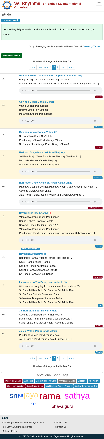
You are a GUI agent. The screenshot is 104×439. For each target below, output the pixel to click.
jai (20, 395)
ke (33, 403)
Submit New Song (35, 386)
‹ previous (43, 67)
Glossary (82, 381)
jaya (31, 394)
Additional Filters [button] (10, 56)
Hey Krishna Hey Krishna (35, 213)
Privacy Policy (10, 431)
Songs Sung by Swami (46, 381)
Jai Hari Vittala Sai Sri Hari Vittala (38, 310)
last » (71, 67)
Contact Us (60, 427)
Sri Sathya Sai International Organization (23, 422)
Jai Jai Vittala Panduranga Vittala (38, 331)
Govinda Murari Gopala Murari (36, 101)
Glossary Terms (91, 46)
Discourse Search (13, 381)
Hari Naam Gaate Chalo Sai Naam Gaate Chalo (45, 182)
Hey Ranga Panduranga (32, 254)
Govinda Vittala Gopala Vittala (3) (38, 132)
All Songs (28, 381)
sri (13, 395)
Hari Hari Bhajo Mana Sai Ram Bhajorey (42, 152)
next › (63, 67)
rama (50, 396)
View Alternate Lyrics (30, 249)
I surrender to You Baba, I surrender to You (43, 282)
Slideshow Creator (15, 386)
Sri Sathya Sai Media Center (17, 427)
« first (33, 67)
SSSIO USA (61, 422)
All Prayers (94, 381)
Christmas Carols (67, 381)
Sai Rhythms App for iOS (86, 386)
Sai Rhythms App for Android (59, 386)
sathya (77, 395)
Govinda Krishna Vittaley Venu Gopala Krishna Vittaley (50, 75)
